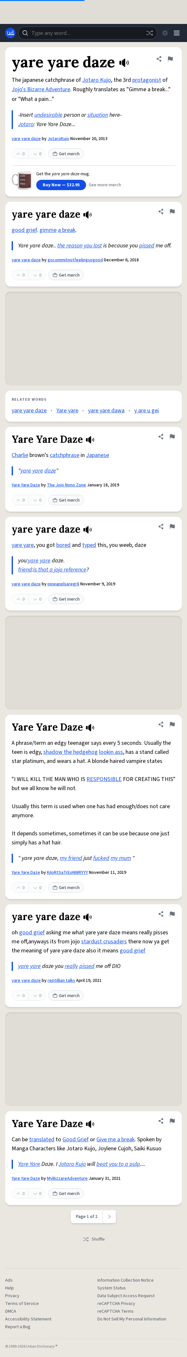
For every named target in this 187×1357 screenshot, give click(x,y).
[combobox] (87, 33)
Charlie (20, 455)
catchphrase (64, 455)
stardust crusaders (104, 942)
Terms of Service (22, 1303)
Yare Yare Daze (26, 485)
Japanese (97, 455)
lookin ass (111, 752)
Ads (9, 1280)
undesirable (48, 115)
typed (89, 545)
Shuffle (93, 1239)
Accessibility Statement (28, 1319)
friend (25, 570)
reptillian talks (61, 980)
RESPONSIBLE (104, 779)
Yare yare (67, 411)
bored (63, 545)
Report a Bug (17, 1327)
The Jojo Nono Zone (66, 485)
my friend (71, 858)
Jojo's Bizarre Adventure (41, 89)
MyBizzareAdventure (67, 1178)
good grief (24, 230)
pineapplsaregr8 (63, 584)
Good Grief (75, 1139)
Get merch (66, 154)
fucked (101, 858)
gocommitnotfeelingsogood (75, 260)
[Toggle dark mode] (165, 33)
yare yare (31, 471)
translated (41, 1139)
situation (97, 115)
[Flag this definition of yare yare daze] (170, 59)
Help (9, 1288)
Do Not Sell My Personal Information (131, 1319)
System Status (111, 1288)
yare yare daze (26, 139)
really (71, 966)
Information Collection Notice (125, 1280)
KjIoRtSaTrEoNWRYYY (67, 872)
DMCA (10, 1311)
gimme (48, 230)
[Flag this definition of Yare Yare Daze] (172, 436)
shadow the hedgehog (70, 752)
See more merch (105, 185)
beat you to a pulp (118, 1164)
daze (50, 471)
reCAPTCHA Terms (115, 1311)
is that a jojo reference (59, 570)
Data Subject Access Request (126, 1296)
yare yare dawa (106, 411)
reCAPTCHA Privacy (116, 1303)
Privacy (12, 1296)
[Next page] (109, 1216)
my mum (121, 858)
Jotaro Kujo (96, 80)
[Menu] (176, 33)
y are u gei (146, 411)
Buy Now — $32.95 (61, 185)
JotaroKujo (58, 139)
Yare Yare (29, 1164)
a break (66, 230)
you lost (93, 246)
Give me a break (115, 1139)
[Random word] (149, 33)
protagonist (146, 80)
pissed (146, 246)
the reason (69, 246)
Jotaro (26, 124)
